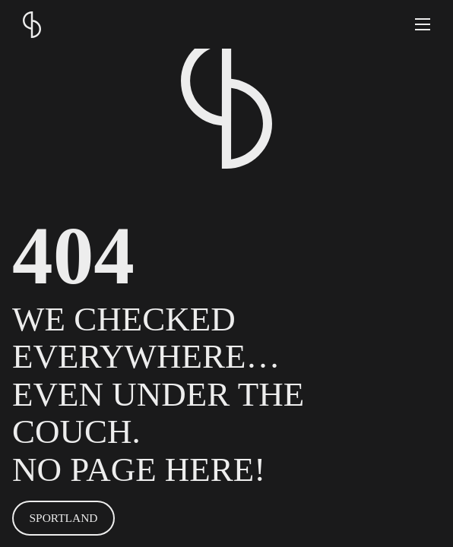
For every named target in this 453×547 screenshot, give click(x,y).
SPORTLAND (64, 517)
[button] (422, 24)
